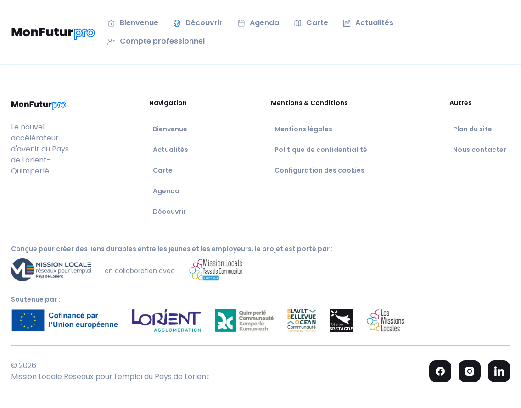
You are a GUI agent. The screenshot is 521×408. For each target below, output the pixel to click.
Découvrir (169, 211)
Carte (163, 170)
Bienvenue (170, 129)
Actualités (170, 149)
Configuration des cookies (319, 170)
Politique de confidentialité (321, 149)
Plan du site (472, 129)
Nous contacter (479, 149)
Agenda (166, 191)
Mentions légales (303, 129)
